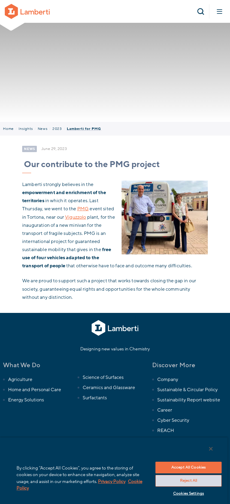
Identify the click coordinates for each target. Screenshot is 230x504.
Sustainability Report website (188, 400)
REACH (165, 430)
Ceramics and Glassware (109, 387)
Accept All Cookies (188, 467)
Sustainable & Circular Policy (187, 389)
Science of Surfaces (103, 377)
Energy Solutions (26, 400)
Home (8, 129)
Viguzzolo (75, 217)
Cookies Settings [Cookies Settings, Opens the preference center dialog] (188, 493)
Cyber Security (173, 420)
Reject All (188, 480)
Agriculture (20, 379)
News (43, 129)
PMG (83, 209)
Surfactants (95, 397)
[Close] (210, 448)
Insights (26, 129)
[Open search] (200, 11)
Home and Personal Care (34, 389)
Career (164, 410)
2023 (57, 129)
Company (167, 379)
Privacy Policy (111, 481)
